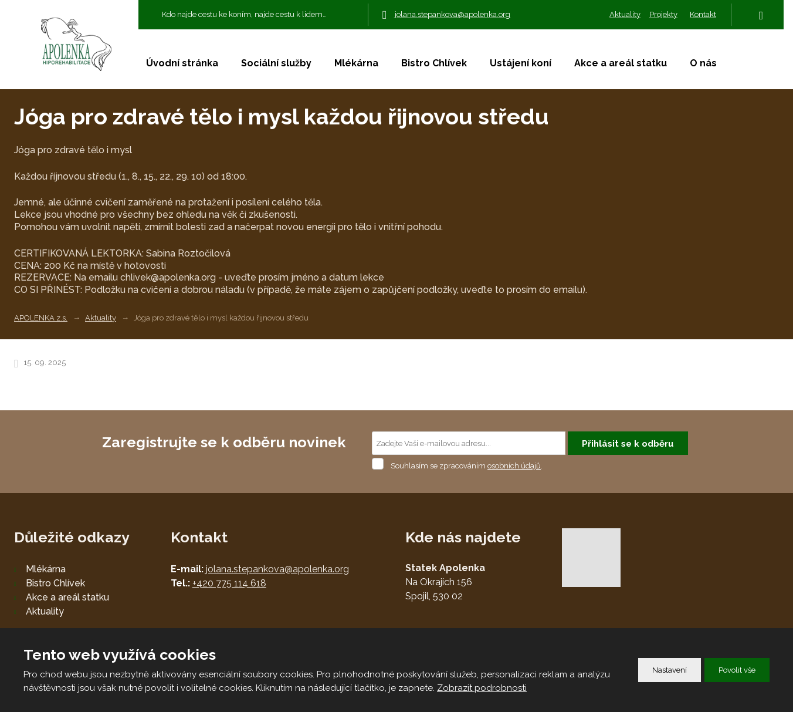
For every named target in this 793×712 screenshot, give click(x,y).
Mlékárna (356, 63)
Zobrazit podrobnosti (482, 688)
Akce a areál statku (620, 63)
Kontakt (703, 14)
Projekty (663, 14)
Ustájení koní (520, 63)
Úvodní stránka (182, 63)
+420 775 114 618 (229, 583)
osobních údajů (514, 465)
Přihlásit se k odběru (628, 443)
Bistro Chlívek (434, 63)
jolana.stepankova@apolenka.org (277, 569)
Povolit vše (737, 670)
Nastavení (669, 670)
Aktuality (624, 14)
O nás (703, 63)
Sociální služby (276, 63)
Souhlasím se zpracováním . (467, 465)
